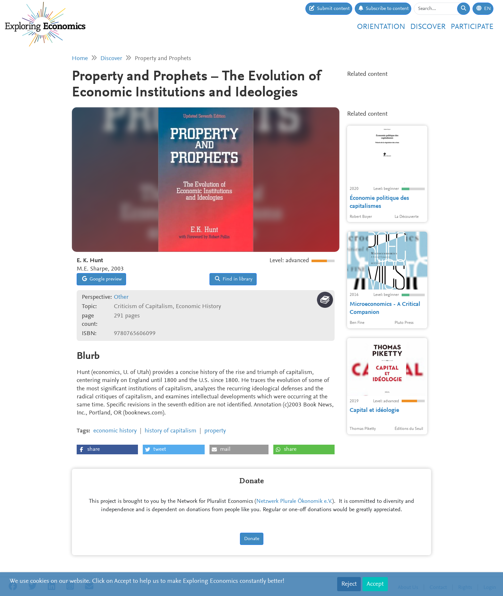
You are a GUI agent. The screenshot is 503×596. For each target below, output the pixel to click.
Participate (472, 27)
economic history (115, 431)
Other (121, 297)
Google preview (102, 279)
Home (80, 59)
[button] (107, 449)
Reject (349, 584)
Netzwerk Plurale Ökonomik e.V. (294, 501)
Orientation (381, 27)
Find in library (233, 279)
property (215, 431)
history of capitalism (170, 431)
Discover (428, 27)
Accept (375, 584)
